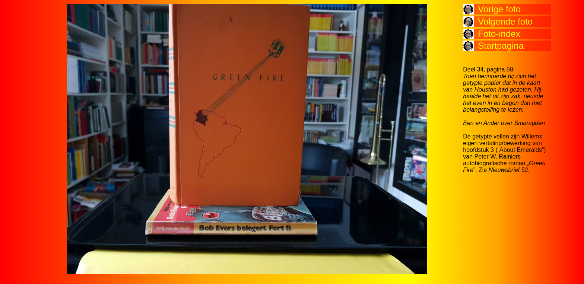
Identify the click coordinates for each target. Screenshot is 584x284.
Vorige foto (499, 9)
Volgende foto (505, 21)
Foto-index (499, 34)
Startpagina (501, 46)
